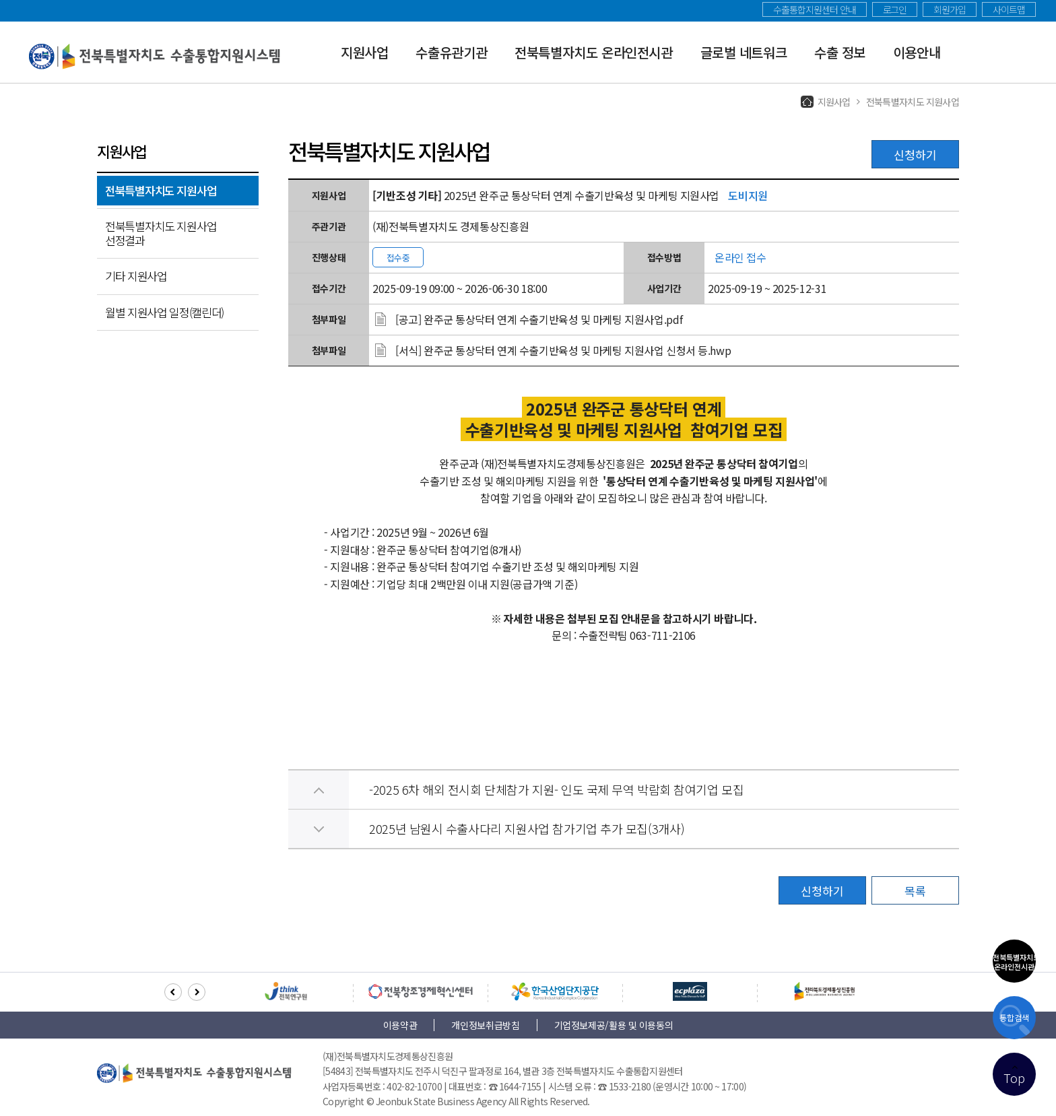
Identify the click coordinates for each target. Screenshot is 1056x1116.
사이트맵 (1009, 9)
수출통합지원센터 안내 (814, 9)
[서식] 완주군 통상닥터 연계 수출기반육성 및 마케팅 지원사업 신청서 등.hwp (563, 350)
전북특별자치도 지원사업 (160, 190)
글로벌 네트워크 (743, 52)
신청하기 (915, 154)
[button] (173, 992)
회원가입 (949, 9)
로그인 (895, 9)
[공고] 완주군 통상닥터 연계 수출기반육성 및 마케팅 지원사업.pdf (538, 319)
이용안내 (917, 52)
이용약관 (400, 1025)
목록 (915, 890)
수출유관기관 (451, 52)
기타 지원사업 (136, 275)
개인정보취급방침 (485, 1025)
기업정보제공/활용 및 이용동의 (613, 1025)
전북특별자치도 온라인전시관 (594, 52)
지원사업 (365, 52)
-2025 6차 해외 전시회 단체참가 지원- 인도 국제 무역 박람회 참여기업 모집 (556, 789)
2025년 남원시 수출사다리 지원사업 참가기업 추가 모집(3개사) (526, 828)
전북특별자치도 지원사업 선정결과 (160, 233)
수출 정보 (839, 52)
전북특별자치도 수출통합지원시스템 (155, 56)
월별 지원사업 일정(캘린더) (164, 312)
